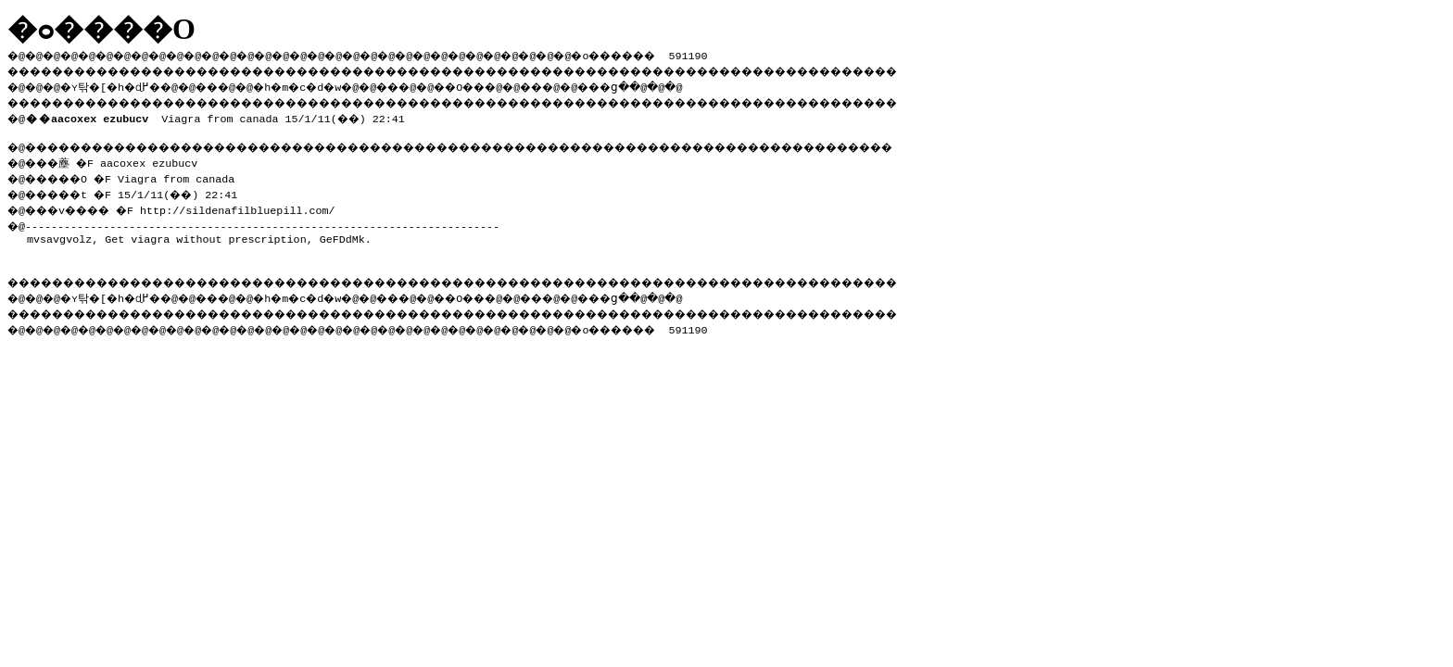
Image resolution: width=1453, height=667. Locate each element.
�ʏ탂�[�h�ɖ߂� (120, 84)
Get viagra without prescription (205, 233)
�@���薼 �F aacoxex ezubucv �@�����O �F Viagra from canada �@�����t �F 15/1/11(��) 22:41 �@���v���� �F (130, 182)
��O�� (510, 84)
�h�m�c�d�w (328, 84)
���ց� (672, 84)
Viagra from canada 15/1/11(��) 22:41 (219, 114)
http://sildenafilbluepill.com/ (254, 204)
